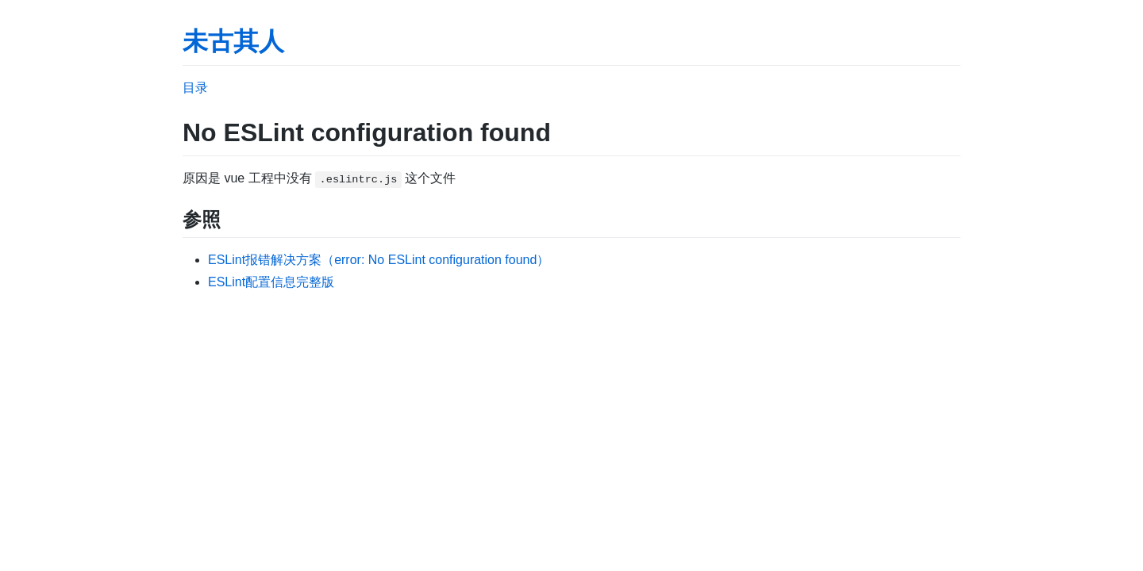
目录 (195, 87)
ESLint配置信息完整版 (271, 282)
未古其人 (233, 41)
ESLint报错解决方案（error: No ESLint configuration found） (378, 259)
